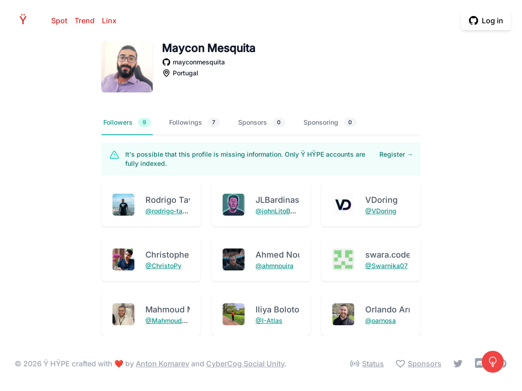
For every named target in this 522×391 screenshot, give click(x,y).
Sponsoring (330, 122)
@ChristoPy (163, 265)
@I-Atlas (269, 320)
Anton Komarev (162, 363)
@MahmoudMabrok (175, 320)
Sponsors (261, 122)
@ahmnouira (274, 265)
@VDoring (380, 211)
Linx (109, 20)
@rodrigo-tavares (172, 211)
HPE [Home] (25, 20)
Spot (59, 20)
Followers (127, 122)
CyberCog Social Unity (245, 363)
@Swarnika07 (386, 265)
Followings (194, 122)
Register (396, 154)
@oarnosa (380, 320)
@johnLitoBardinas (284, 211)
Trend (85, 20)
